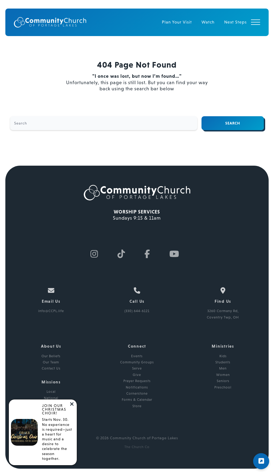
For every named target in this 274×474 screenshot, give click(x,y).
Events (137, 356)
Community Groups (137, 362)
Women (223, 375)
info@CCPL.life (51, 311)
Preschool (222, 387)
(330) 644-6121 (137, 311)
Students (222, 362)
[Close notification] (72, 404)
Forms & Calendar (137, 400)
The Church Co (137, 447)
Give (137, 375)
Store (137, 406)
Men (223, 368)
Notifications (137, 387)
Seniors (223, 381)
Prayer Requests (137, 381)
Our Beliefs (50, 356)
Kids (223, 356)
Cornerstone (137, 393)
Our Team (51, 362)
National (51, 398)
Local (51, 392)
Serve (137, 368)
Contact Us (51, 368)
